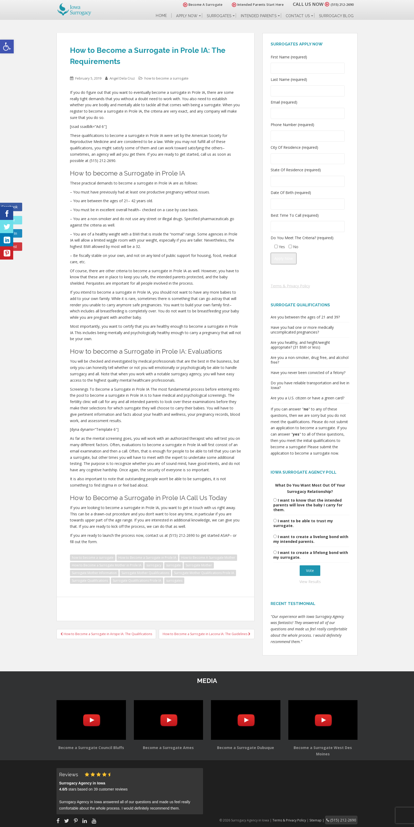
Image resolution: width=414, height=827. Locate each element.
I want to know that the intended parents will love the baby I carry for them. (307, 505)
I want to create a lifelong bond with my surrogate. (310, 555)
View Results (310, 581)
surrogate (173, 565)
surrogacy (153, 565)
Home (161, 16)
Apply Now (186, 16)
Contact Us (298, 16)
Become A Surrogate (193, 4)
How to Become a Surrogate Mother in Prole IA (107, 565)
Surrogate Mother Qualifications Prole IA (204, 573)
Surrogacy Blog (336, 16)
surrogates (174, 580)
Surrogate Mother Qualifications (145, 573)
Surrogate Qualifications (90, 580)
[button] (7, 46)
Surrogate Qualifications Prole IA (137, 580)
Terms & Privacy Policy (290, 285)
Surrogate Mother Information (94, 573)
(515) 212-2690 (337, 4)
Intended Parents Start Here (249, 4)
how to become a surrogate (166, 78)
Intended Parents (258, 16)
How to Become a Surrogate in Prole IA (147, 557)
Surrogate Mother (199, 565)
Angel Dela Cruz (122, 78)
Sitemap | (324, 819)
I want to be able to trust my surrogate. (303, 523)
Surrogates (219, 16)
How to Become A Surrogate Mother (208, 557)
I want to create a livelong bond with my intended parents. (310, 539)
